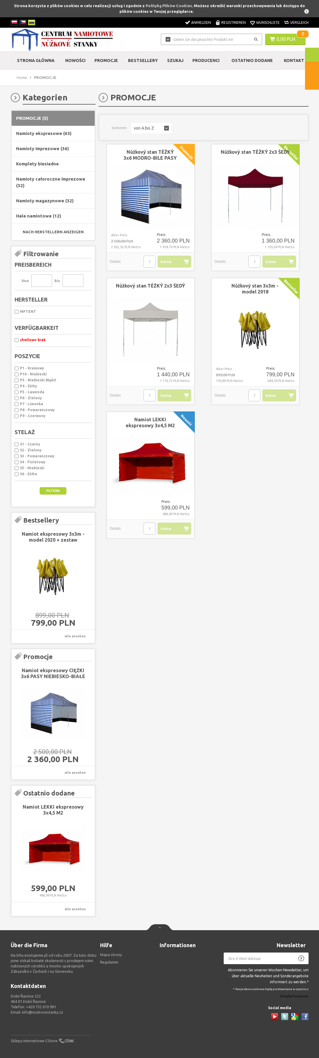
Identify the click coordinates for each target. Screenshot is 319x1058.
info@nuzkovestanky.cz (42, 1012)
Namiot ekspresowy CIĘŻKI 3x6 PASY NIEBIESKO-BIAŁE (53, 673)
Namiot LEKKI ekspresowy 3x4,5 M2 (53, 809)
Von (25, 281)
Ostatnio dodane (252, 60)
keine (166, 262)
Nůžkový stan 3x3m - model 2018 (254, 288)
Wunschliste (268, 22)
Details (115, 262)
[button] (151, 128)
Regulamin (109, 962)
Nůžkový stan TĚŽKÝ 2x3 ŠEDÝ (255, 152)
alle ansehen (75, 636)
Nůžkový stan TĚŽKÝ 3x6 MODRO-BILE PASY (150, 155)
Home (22, 77)
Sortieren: (119, 128)
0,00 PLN (285, 39)
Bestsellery (143, 60)
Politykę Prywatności (294, 996)
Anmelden (201, 22)
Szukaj (175, 60)
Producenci (206, 60)
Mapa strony (111, 955)
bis (57, 281)
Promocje (106, 60)
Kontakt (294, 60)
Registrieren (233, 22)
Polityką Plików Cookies (169, 6)
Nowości (75, 60)
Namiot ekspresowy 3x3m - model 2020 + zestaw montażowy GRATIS (53, 540)
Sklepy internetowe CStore (34, 1041)
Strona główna (36, 60)
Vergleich (299, 22)
